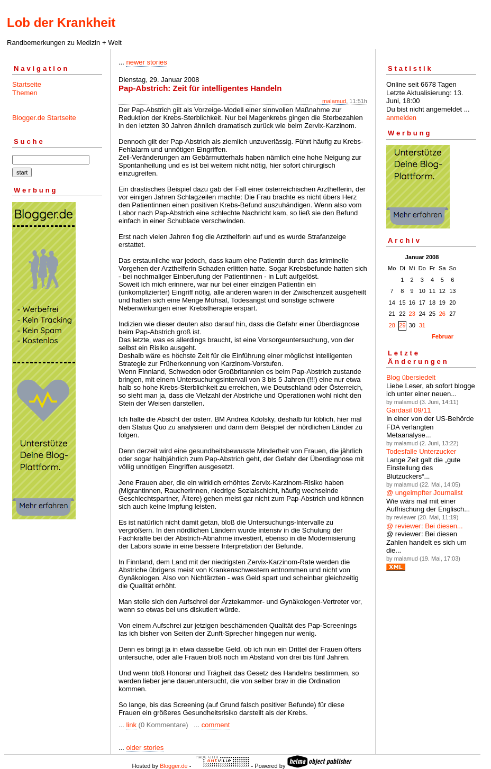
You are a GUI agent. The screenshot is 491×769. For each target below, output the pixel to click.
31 (422, 325)
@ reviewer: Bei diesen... (424, 526)
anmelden (401, 118)
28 (392, 325)
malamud (334, 101)
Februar (442, 336)
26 (442, 313)
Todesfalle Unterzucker (421, 451)
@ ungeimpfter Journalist (424, 493)
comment (216, 725)
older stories (144, 748)
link (131, 725)
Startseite (26, 84)
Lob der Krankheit (61, 22)
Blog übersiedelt (410, 377)
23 (412, 313)
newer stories (146, 62)
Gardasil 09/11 (408, 410)
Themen (25, 93)
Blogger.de (174, 766)
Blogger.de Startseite (44, 118)
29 (402, 325)
